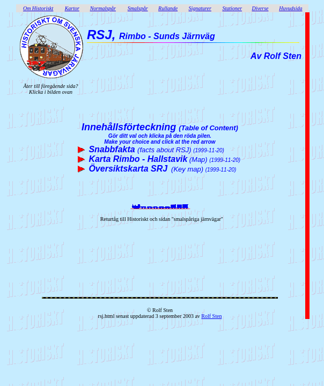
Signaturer (200, 8)
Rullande (168, 8)
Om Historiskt (38, 8)
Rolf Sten (211, 316)
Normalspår (103, 8)
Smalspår (138, 8)
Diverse (260, 8)
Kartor (72, 8)
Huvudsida (290, 8)
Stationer (232, 8)
